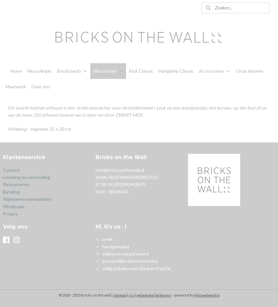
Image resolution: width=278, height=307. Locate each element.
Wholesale (13, 206)
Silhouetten (108, 71)
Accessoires (215, 71)
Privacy (10, 213)
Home (16, 71)
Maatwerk (16, 86)
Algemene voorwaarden (27, 199)
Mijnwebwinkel (207, 295)
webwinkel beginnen (154, 295)
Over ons (40, 86)
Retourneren (16, 184)
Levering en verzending (26, 177)
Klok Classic (141, 71)
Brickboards (72, 71)
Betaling (11, 192)
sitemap (119, 295)
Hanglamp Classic (176, 71)
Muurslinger (39, 71)
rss (131, 295)
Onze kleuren (249, 71)
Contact (11, 170)
